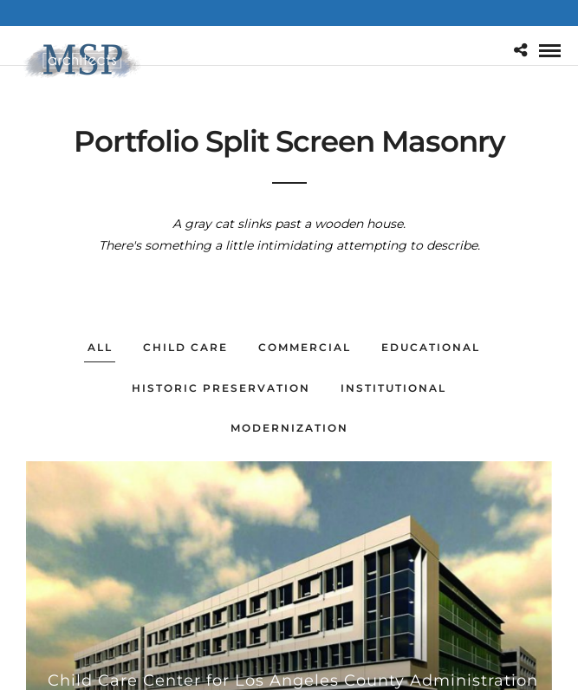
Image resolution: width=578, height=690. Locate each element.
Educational (430, 347)
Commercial (304, 347)
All (100, 347)
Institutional (393, 387)
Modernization (289, 427)
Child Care (185, 347)
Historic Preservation (221, 387)
